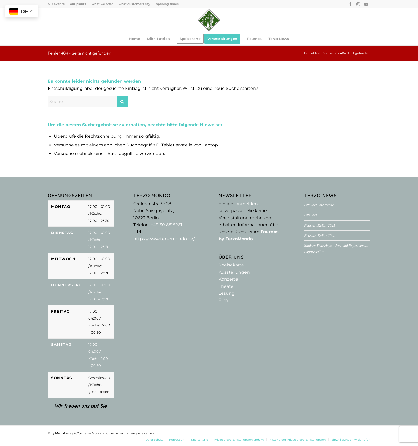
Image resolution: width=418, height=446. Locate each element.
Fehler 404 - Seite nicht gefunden (79, 53)
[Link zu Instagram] (358, 4)
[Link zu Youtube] (366, 4)
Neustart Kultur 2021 (319, 226)
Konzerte (228, 279)
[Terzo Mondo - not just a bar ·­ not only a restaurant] (209, 20)
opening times (167, 4)
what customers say (134, 4)
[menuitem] (57, 4)
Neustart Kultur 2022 (319, 236)
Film (223, 300)
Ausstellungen (234, 272)
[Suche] (88, 101)
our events (56, 4)
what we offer (102, 4)
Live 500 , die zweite (319, 205)
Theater (227, 286)
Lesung (227, 293)
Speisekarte (231, 265)
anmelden (247, 203)
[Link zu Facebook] (350, 4)
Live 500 (310, 215)
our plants (78, 4)
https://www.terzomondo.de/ (164, 238)
